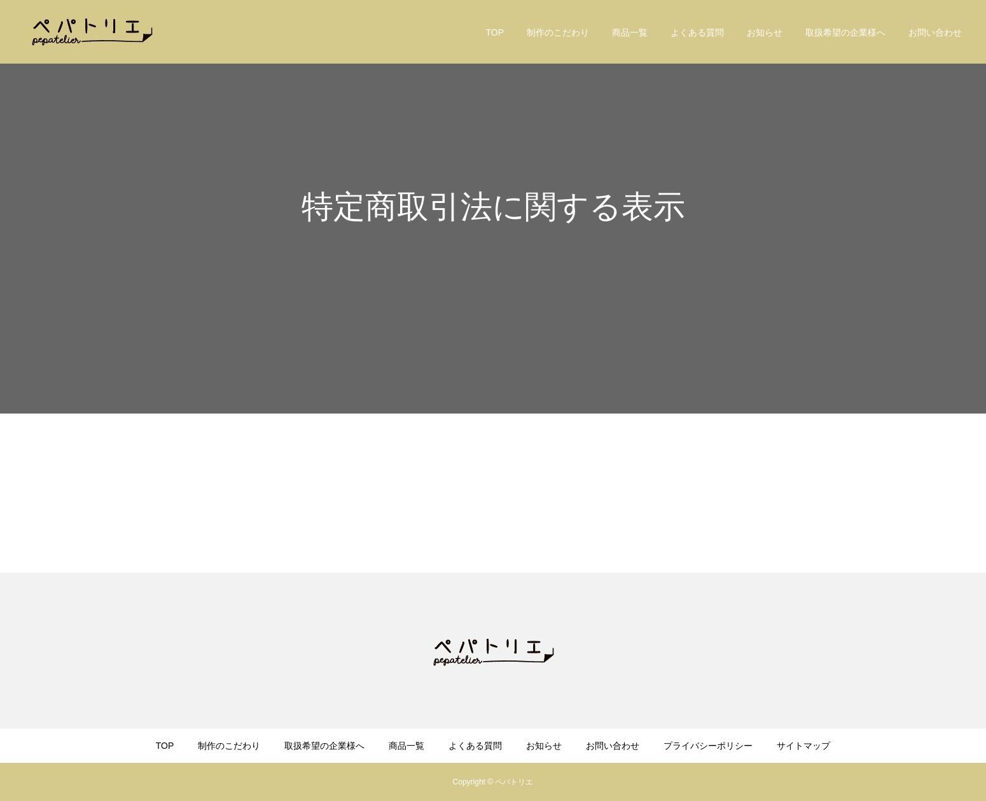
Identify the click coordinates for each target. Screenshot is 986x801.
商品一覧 (630, 32)
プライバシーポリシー (708, 746)
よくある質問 (697, 32)
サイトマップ (803, 746)
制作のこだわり (558, 32)
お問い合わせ (935, 32)
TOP (494, 32)
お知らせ (764, 32)
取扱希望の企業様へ (845, 32)
